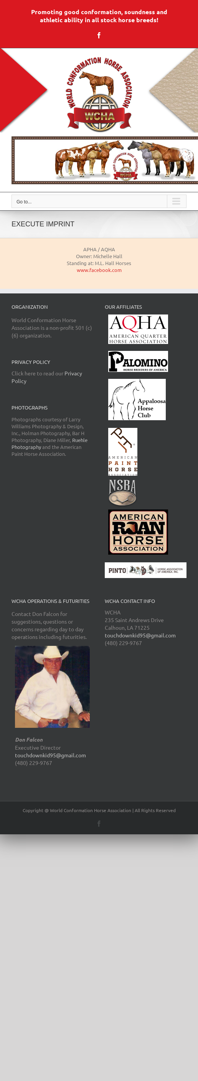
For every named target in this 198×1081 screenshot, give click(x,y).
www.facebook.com (99, 270)
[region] (99, 160)
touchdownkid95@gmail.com (50, 755)
